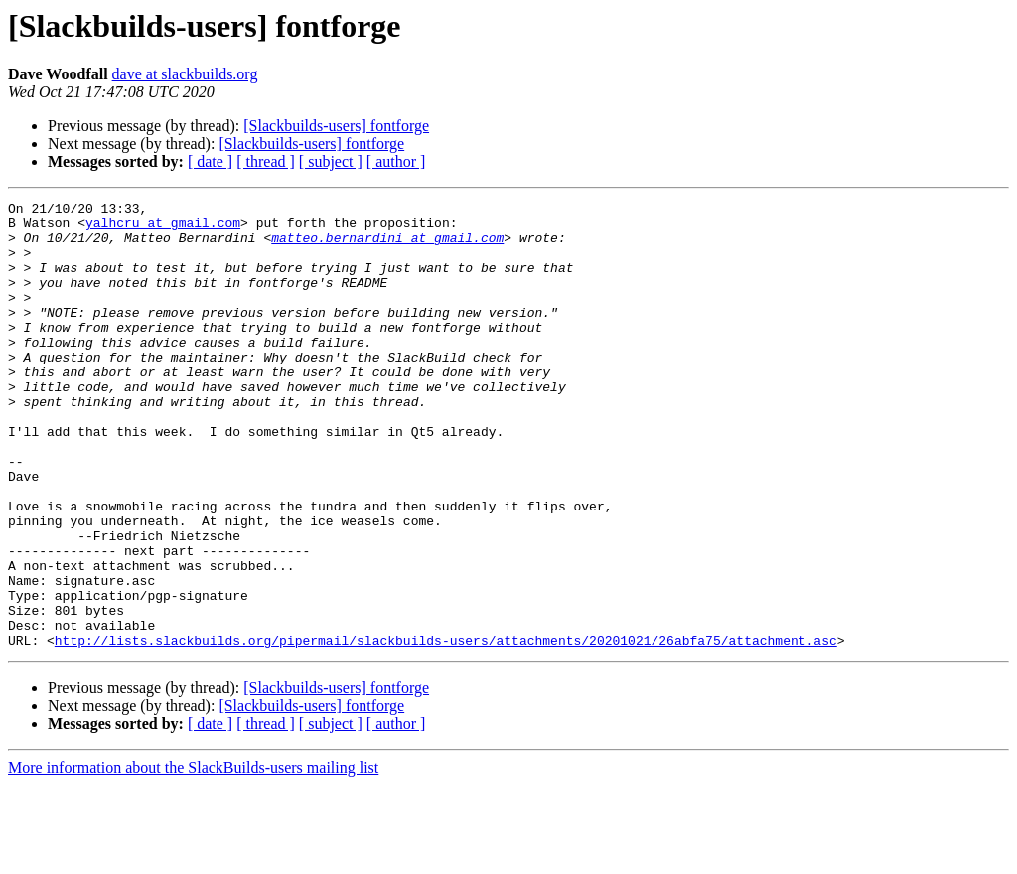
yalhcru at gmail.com (162, 228)
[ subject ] (331, 161)
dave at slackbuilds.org (185, 74)
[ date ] (210, 161)
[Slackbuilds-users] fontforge (336, 125)
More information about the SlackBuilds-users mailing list (193, 856)
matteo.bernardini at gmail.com (387, 246)
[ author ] (396, 161)
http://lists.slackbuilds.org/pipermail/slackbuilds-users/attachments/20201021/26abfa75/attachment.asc (446, 729)
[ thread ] (265, 161)
